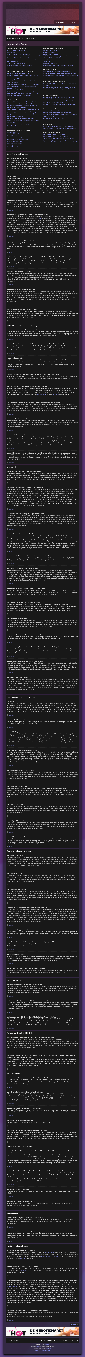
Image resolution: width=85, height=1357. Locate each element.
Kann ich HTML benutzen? (14, 134)
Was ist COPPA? (11, 52)
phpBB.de (55, 395)
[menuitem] (72, 22)
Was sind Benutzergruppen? (51, 54)
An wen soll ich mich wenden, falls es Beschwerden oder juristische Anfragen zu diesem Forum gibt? (59, 139)
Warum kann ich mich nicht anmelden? (18, 58)
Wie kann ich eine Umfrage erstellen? (17, 107)
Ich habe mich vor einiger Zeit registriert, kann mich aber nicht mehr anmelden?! (23, 61)
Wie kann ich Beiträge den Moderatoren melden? (20, 119)
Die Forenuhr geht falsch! (14, 79)
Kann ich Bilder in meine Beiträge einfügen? (19, 138)
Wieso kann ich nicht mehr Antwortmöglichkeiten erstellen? (23, 109)
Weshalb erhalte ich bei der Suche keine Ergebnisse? (58, 99)
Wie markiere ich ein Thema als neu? (17, 126)
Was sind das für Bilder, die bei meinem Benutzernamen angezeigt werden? (22, 87)
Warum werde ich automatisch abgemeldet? (19, 65)
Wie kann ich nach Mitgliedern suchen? (54, 103)
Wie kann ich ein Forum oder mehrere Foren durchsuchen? (59, 97)
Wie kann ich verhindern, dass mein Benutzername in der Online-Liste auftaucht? (23, 76)
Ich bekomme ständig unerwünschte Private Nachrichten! (59, 73)
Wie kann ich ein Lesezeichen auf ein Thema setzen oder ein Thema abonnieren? (60, 115)
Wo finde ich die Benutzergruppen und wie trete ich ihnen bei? (60, 56)
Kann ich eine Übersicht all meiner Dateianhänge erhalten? (60, 128)
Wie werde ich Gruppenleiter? (51, 58)
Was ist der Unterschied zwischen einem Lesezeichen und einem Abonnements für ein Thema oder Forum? (59, 112)
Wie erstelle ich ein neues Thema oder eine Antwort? (21, 102)
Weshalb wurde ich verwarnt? (15, 117)
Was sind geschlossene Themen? (16, 145)
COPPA (39, 219)
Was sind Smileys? (12, 136)
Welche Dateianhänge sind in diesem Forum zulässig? (58, 126)
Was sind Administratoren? (50, 51)
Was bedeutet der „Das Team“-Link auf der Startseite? (58, 65)
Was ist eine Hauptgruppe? (50, 63)
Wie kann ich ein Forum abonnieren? (53, 118)
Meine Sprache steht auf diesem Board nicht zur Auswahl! (23, 85)
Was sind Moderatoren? (49, 52)
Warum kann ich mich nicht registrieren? (18, 54)
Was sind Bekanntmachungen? (15, 141)
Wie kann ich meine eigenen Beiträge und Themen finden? (59, 105)
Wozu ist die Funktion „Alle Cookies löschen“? (19, 67)
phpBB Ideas (24, 1270)
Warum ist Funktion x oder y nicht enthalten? (56, 136)
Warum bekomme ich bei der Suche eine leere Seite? (58, 101)
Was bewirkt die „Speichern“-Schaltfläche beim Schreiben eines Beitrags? (23, 121)
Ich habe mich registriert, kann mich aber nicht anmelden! (23, 56)
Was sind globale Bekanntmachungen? (18, 140)
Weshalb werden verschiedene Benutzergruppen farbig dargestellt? (58, 61)
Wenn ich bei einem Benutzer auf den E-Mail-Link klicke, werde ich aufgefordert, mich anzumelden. (22, 95)
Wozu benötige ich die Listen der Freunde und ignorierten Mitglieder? (59, 84)
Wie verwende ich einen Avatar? (16, 90)
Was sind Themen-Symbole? (15, 147)
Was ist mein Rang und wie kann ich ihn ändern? (20, 92)
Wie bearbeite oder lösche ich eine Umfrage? (19, 111)
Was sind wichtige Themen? (14, 143)
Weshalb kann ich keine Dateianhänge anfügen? (20, 115)
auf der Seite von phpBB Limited (51, 1256)
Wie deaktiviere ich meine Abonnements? (54, 120)
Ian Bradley (46, 1344)
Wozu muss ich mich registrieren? (16, 51)
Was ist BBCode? (11, 132)
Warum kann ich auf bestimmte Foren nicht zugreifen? (22, 113)
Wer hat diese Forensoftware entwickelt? (54, 135)
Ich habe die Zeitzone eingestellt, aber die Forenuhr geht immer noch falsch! (22, 82)
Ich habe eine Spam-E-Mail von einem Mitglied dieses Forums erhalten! (60, 76)
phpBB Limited (42, 395)
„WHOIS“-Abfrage (12, 1287)
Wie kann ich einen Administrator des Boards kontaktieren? (60, 142)
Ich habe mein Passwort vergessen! (16, 63)
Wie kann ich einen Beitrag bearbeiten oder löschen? (21, 104)
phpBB (37, 1346)
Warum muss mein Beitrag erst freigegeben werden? (21, 124)
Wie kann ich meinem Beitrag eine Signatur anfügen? (22, 106)
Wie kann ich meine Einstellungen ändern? (19, 73)
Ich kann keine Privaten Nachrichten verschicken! (57, 72)
